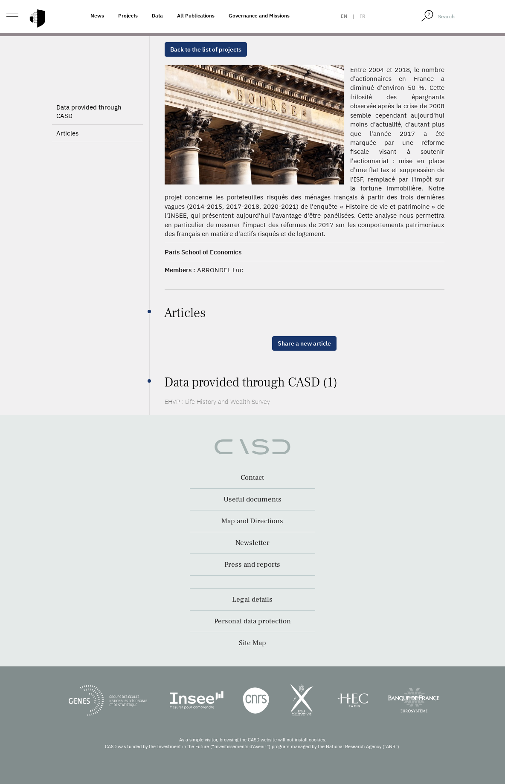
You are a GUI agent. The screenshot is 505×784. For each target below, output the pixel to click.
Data (157, 15)
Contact (252, 477)
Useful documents (252, 499)
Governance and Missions (259, 15)
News (97, 15)
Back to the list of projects (205, 49)
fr (362, 16)
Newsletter (252, 543)
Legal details (252, 599)
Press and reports (252, 564)
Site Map (252, 643)
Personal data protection (252, 621)
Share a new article (304, 343)
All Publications (196, 15)
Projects (128, 15)
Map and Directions (252, 521)
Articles (67, 133)
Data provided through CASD (89, 111)
